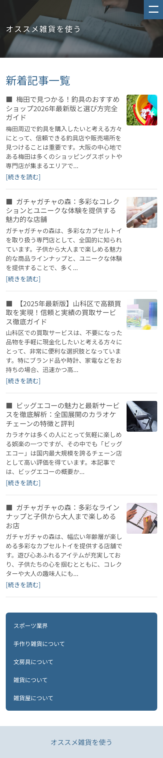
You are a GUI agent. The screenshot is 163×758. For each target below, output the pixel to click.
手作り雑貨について (39, 643)
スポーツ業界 (30, 625)
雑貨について (30, 680)
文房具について (33, 662)
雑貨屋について (33, 698)
